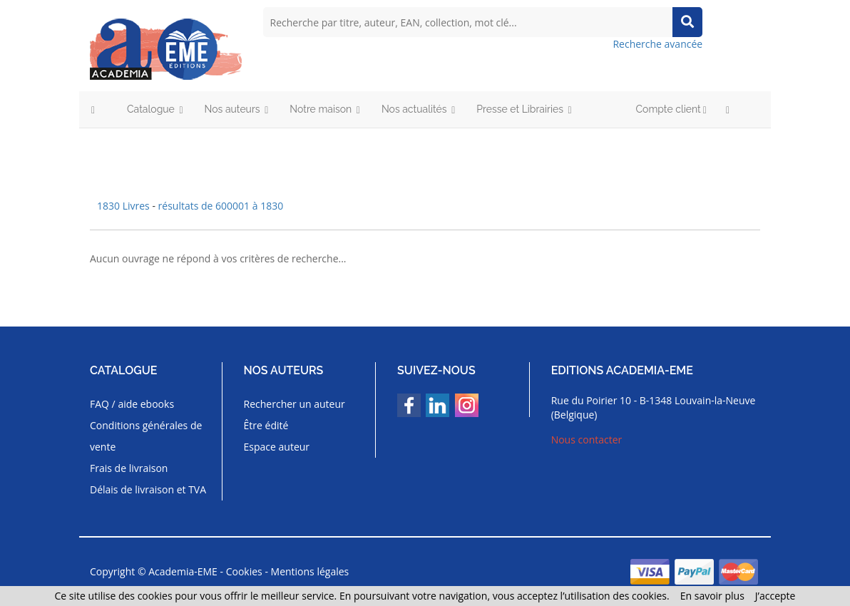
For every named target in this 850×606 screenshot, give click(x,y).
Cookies (244, 571)
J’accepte (775, 595)
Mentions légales (310, 571)
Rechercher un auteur (294, 404)
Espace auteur (277, 446)
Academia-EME (182, 571)
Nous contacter (587, 439)
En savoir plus (712, 595)
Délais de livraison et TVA (148, 489)
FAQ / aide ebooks (132, 404)
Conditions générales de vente (146, 435)
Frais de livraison (129, 468)
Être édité (266, 425)
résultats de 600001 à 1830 (221, 205)
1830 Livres (124, 205)
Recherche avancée (657, 44)
